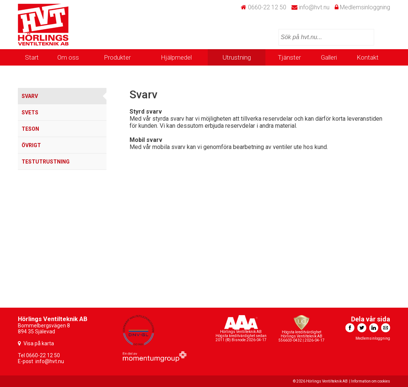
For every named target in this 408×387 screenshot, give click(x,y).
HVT (43, 24)
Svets (30, 112)
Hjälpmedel (176, 57)
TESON (30, 129)
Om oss (68, 57)
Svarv (30, 96)
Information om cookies (370, 381)
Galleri (329, 57)
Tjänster (289, 57)
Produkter (117, 57)
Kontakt (368, 57)
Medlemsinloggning (365, 7)
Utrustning (237, 57)
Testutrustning (46, 162)
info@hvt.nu (314, 7)
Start (32, 57)
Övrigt (31, 145)
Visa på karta (38, 343)
